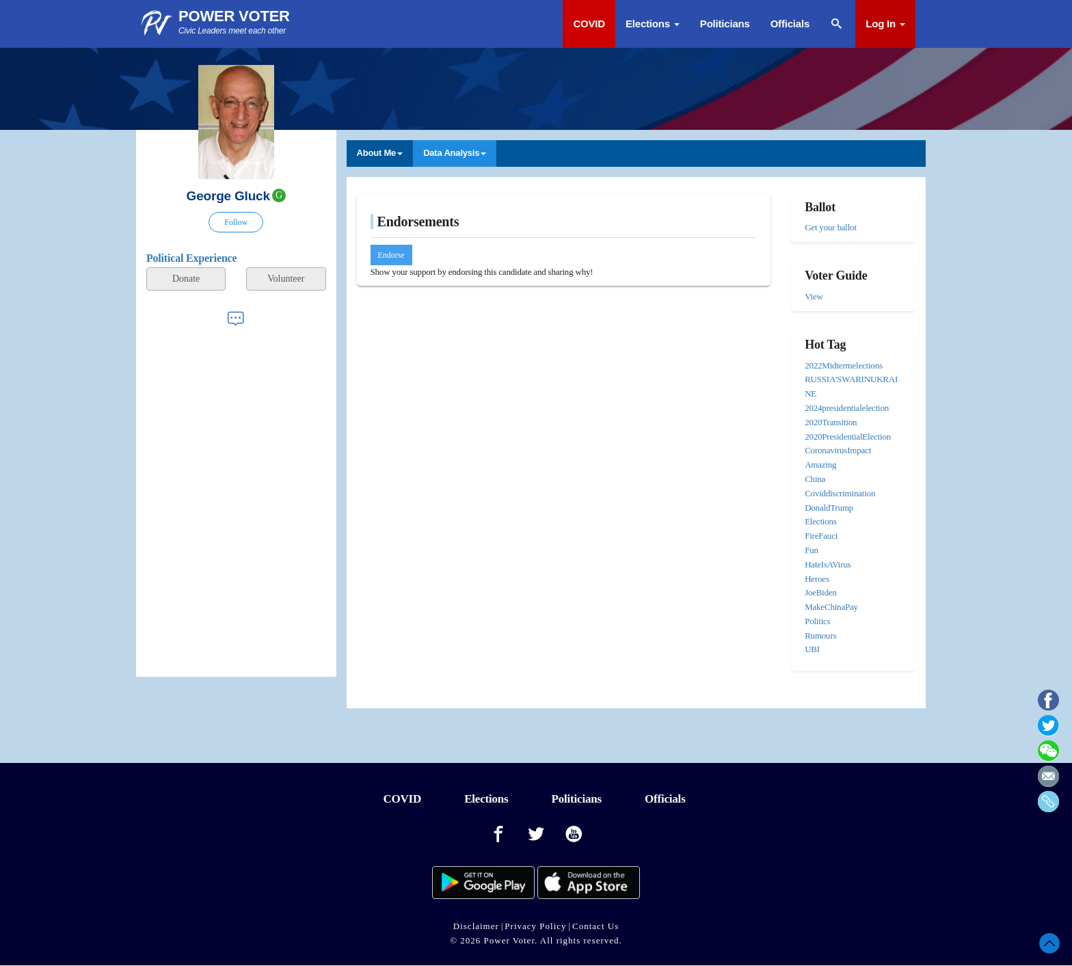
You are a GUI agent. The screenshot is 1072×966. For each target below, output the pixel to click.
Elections (653, 23)
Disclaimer (476, 926)
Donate (186, 278)
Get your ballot (831, 227)
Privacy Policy (535, 926)
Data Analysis (454, 153)
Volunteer (285, 278)
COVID (589, 23)
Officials (789, 23)
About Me (380, 153)
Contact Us (595, 926)
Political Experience (191, 258)
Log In (885, 23)
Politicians (725, 23)
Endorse (391, 255)
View (814, 296)
